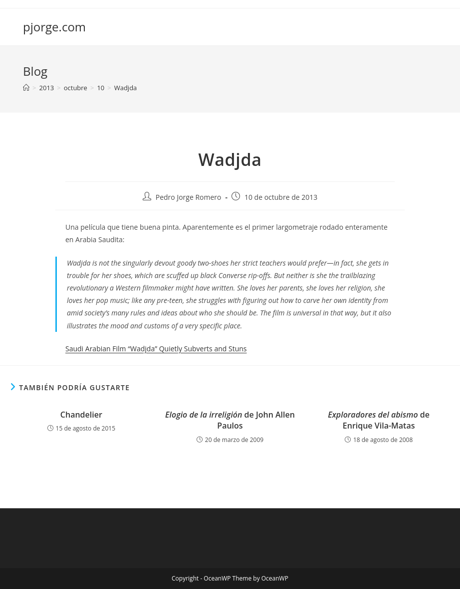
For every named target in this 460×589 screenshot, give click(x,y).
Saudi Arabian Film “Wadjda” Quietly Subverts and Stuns (156, 348)
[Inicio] (26, 87)
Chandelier (81, 414)
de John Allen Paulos (230, 420)
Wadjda (125, 87)
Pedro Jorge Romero (189, 197)
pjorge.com (54, 26)
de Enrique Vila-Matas (379, 420)
